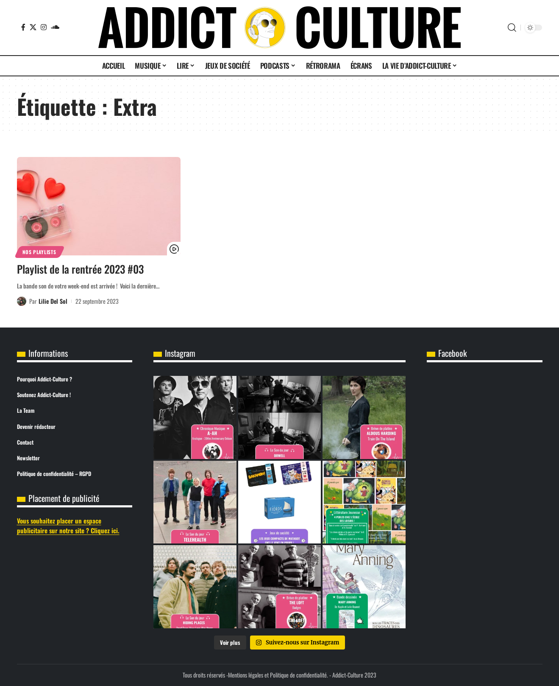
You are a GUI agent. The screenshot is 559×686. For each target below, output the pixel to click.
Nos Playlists (39, 251)
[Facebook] (23, 27)
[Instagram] (44, 27)
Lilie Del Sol (53, 301)
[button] (512, 27)
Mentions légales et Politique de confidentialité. (278, 674)
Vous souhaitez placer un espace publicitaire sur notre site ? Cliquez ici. (68, 525)
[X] (33, 27)
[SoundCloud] (55, 27)
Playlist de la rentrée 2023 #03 (80, 269)
